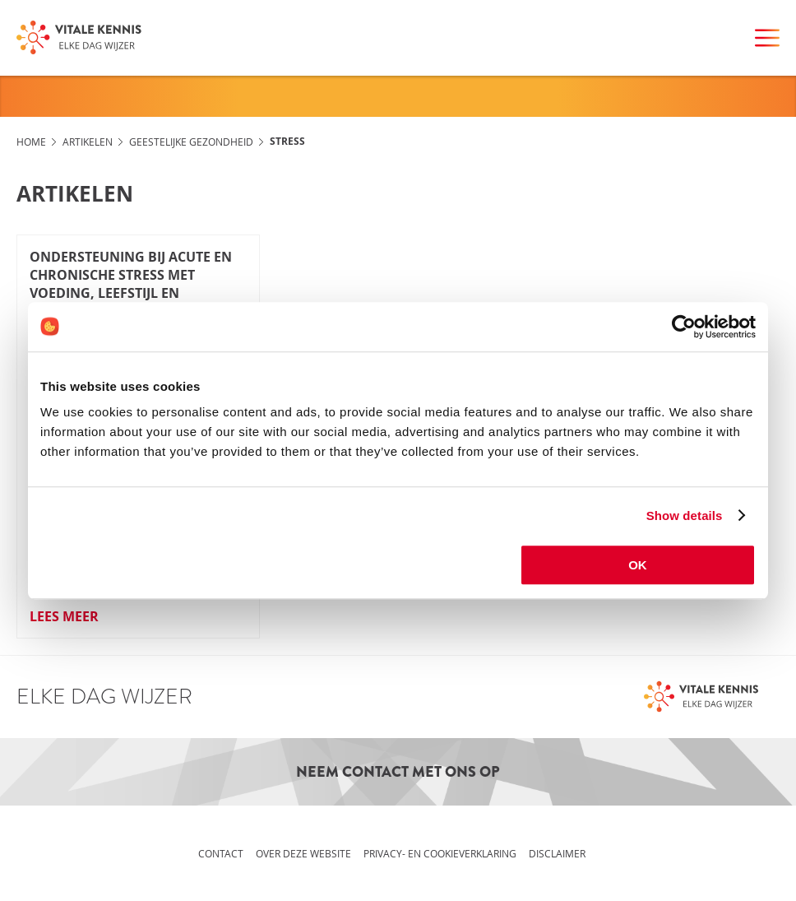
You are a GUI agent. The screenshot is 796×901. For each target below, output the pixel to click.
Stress (287, 141)
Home (31, 141)
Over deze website (303, 853)
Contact (220, 853)
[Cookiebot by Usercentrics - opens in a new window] (684, 326)
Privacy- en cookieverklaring (439, 853)
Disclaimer (557, 853)
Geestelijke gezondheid (191, 141)
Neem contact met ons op (398, 772)
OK (637, 565)
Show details (684, 515)
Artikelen (87, 141)
